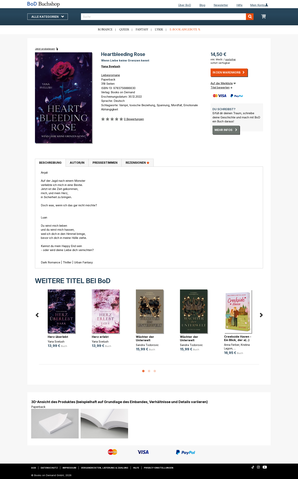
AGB (33, 467)
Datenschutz (49, 467)
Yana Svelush (110, 66)
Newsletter (221, 5)
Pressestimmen (105, 162)
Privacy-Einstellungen (158, 467)
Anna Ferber (231, 344)
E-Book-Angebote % (185, 29)
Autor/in (77, 162)
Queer (124, 29)
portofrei (230, 59)
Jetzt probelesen (45, 48)
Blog (202, 5)
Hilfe (239, 5)
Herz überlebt (58, 337)
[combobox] (167, 16)
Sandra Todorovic (147, 345)
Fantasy (142, 29)
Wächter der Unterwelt (145, 338)
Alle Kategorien (47, 16)
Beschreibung (50, 162)
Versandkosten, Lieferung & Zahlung (104, 467)
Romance (105, 29)
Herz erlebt (100, 337)
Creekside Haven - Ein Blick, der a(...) (237, 338)
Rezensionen (137, 162)
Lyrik (159, 29)
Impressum (69, 467)
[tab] (50, 163)
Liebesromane (110, 75)
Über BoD (184, 5)
